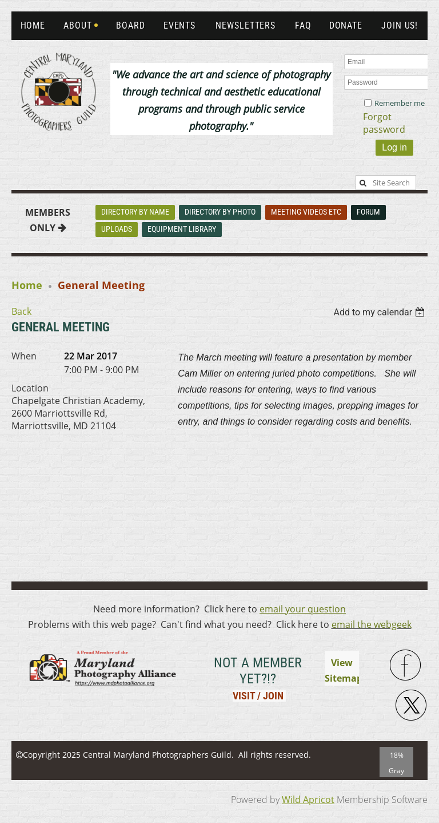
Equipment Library (181, 229)
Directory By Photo (220, 211)
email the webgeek (372, 624)
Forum (368, 211)
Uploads (116, 229)
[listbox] (380, 312)
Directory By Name (135, 211)
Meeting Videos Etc (306, 211)
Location (30, 388)
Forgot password (384, 123)
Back (21, 311)
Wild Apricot (308, 799)
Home (26, 285)
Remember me (399, 103)
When (24, 356)
